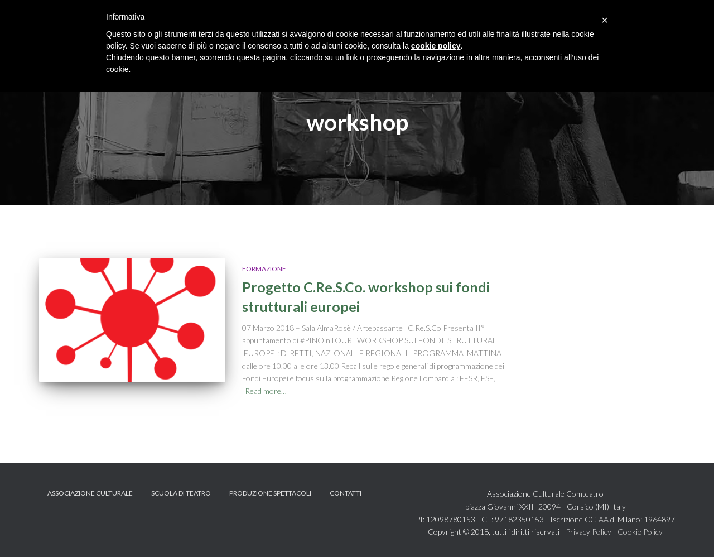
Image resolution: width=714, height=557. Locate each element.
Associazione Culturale (90, 493)
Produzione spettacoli (270, 493)
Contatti (345, 493)
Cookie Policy (640, 531)
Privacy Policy (588, 531)
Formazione (264, 269)
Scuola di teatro (181, 493)
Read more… (266, 391)
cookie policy (436, 45)
